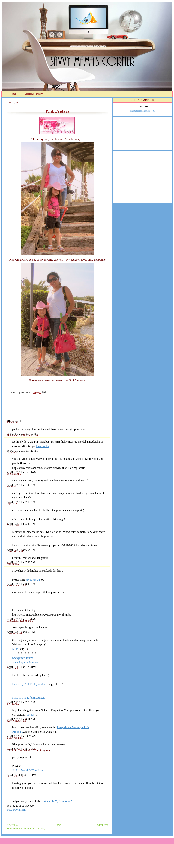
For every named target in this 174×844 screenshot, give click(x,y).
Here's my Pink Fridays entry (28, 683)
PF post (31, 714)
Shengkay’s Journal (23, 657)
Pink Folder (42, 446)
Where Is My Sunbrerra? (58, 801)
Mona (10, 473)
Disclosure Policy (34, 93)
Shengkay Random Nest (26, 662)
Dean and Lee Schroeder (21, 434)
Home (13, 93)
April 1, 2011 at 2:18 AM (21, 502)
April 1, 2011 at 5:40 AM (21, 523)
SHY (10, 422)
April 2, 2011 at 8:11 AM (21, 719)
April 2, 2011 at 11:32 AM (21, 736)
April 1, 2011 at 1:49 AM (21, 484)
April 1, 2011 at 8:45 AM (21, 583)
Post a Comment (16, 809)
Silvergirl (12, 551)
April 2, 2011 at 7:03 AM (21, 702)
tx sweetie (13, 776)
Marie (10, 525)
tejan (10, 503)
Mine (15, 648)
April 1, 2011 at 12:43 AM (22, 472)
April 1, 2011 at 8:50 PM (21, 631)
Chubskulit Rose (16, 620)
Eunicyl (11, 737)
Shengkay (13, 633)
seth (9, 563)
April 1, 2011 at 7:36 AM (21, 562)
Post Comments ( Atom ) (32, 828)
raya (10, 452)
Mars (10, 668)
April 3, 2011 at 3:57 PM (21, 748)
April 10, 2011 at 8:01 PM (21, 775)
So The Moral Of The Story (27, 770)
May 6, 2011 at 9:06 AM (20, 805)
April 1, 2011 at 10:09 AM (22, 619)
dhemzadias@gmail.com (142, 111)
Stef (9, 703)
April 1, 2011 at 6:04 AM (21, 549)
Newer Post (12, 825)
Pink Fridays (57, 111)
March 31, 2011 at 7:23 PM (22, 450)
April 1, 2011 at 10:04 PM (21, 666)
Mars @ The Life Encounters (28, 697)
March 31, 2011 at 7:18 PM (22, 433)
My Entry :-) (33, 579)
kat (9, 486)
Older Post (102, 825)
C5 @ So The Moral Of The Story (26, 750)
